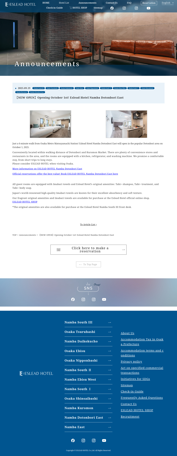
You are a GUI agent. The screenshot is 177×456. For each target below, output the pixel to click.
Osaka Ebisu (75, 351)
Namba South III (79, 322)
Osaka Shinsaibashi (81, 398)
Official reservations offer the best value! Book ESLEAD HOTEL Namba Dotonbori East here (65, 173)
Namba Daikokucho (81, 341)
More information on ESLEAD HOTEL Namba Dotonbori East (47, 168)
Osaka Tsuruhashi (80, 332)
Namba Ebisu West (80, 379)
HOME (46, 2)
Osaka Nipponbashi (81, 360)
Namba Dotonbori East (84, 417)
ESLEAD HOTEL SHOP (24, 201)
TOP (14, 235)
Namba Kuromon (79, 408)
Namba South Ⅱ (78, 370)
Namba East (75, 427)
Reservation (149, 3)
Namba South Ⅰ (78, 389)
